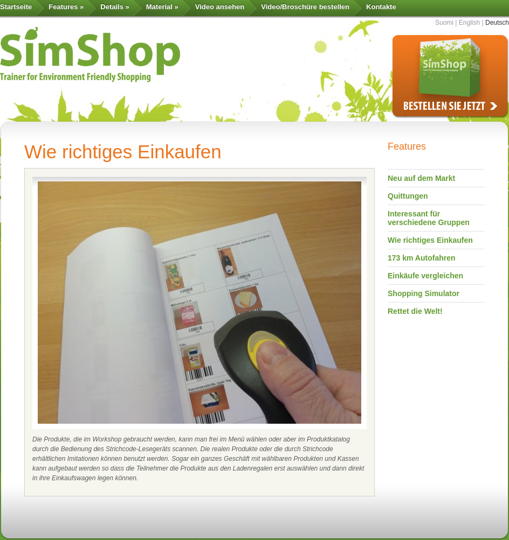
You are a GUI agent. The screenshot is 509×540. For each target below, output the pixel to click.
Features (66, 7)
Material (162, 7)
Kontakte (381, 7)
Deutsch (497, 22)
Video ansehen (220, 7)
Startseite (16, 7)
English (469, 22)
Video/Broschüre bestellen (305, 7)
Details (114, 7)
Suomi (444, 22)
